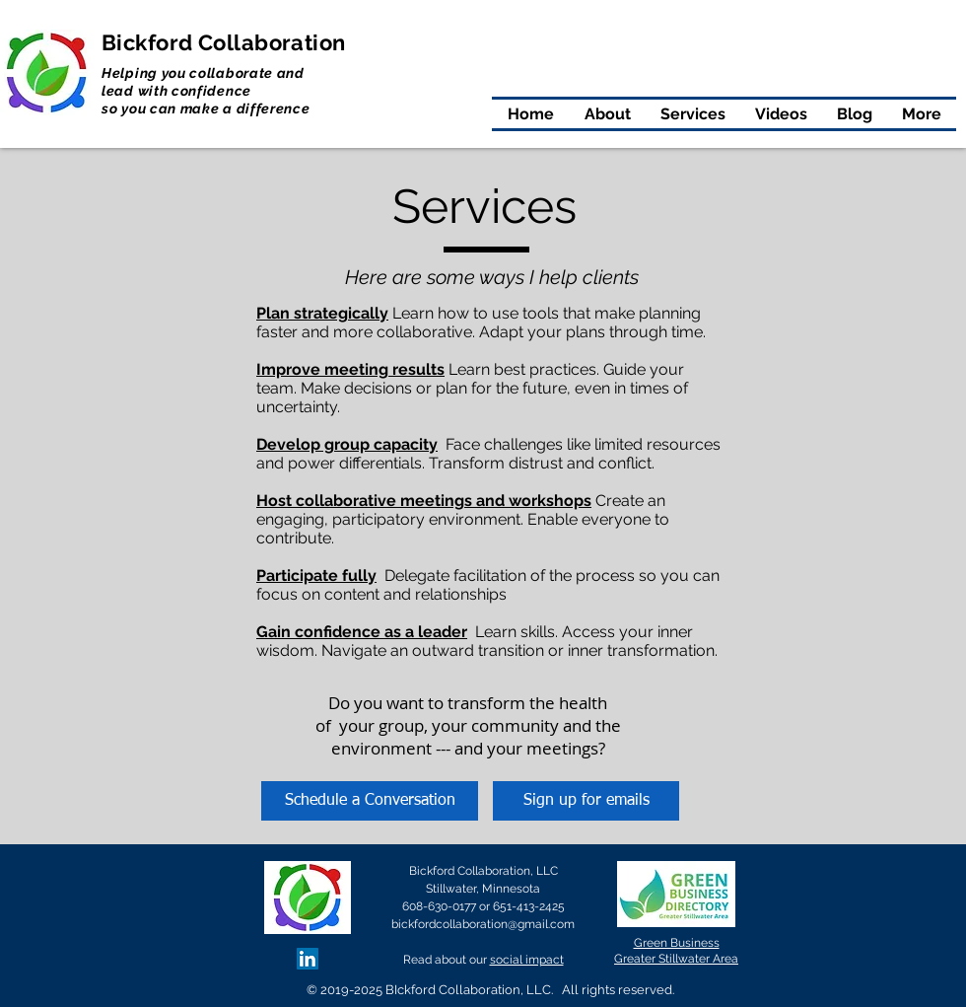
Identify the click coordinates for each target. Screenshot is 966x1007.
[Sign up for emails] (586, 801)
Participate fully (316, 575)
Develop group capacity (347, 444)
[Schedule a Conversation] (369, 801)
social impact (527, 960)
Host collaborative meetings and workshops (423, 500)
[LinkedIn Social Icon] (307, 959)
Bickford (150, 42)
